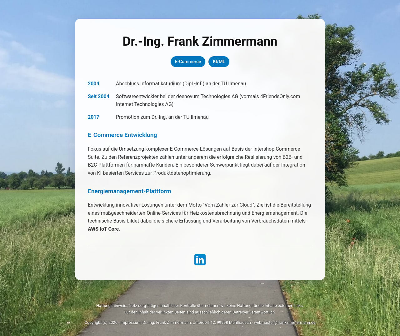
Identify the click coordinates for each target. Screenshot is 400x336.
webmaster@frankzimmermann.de (285, 322)
